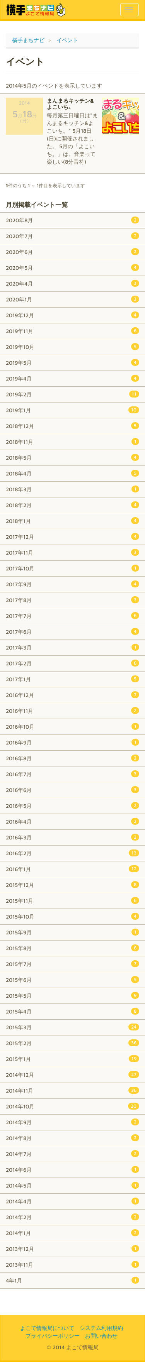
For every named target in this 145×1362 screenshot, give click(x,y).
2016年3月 (72, 837)
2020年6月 (72, 251)
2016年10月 (72, 726)
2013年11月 (72, 1264)
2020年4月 (72, 283)
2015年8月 (72, 947)
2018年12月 (72, 425)
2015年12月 (72, 884)
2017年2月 (72, 663)
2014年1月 (72, 1232)
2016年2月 (72, 852)
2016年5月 (72, 805)
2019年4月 (72, 378)
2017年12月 (72, 536)
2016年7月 (72, 773)
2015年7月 (72, 963)
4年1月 (72, 1280)
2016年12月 (72, 694)
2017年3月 (72, 647)
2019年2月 (72, 394)
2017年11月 (72, 552)
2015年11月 (72, 900)
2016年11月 (72, 710)
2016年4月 (72, 821)
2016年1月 (72, 868)
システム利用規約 (101, 1328)
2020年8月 (72, 220)
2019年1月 (72, 409)
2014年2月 (72, 1216)
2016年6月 (72, 789)
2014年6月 (72, 1169)
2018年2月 (72, 504)
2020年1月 (72, 299)
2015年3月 (72, 1027)
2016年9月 (72, 742)
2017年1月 (72, 678)
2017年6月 (72, 631)
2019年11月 (72, 330)
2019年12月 (72, 314)
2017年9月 (72, 583)
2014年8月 (72, 1137)
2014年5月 (72, 1185)
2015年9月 (72, 932)
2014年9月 (72, 1121)
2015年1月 (72, 1058)
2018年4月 (72, 473)
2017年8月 (72, 599)
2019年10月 (72, 346)
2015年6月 (72, 979)
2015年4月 (72, 1011)
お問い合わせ (101, 1335)
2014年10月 (72, 1106)
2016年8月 (72, 758)
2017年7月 (72, 615)
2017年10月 (72, 568)
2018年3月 (72, 489)
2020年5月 (72, 267)
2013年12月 (72, 1248)
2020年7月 (72, 235)
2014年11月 (72, 1090)
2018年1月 (72, 520)
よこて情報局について (47, 1328)
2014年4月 (72, 1201)
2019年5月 (72, 362)
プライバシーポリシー (53, 1335)
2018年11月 (72, 441)
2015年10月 (72, 916)
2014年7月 (72, 1153)
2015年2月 (72, 1042)
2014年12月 (72, 1074)
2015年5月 (72, 995)
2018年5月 (72, 457)
